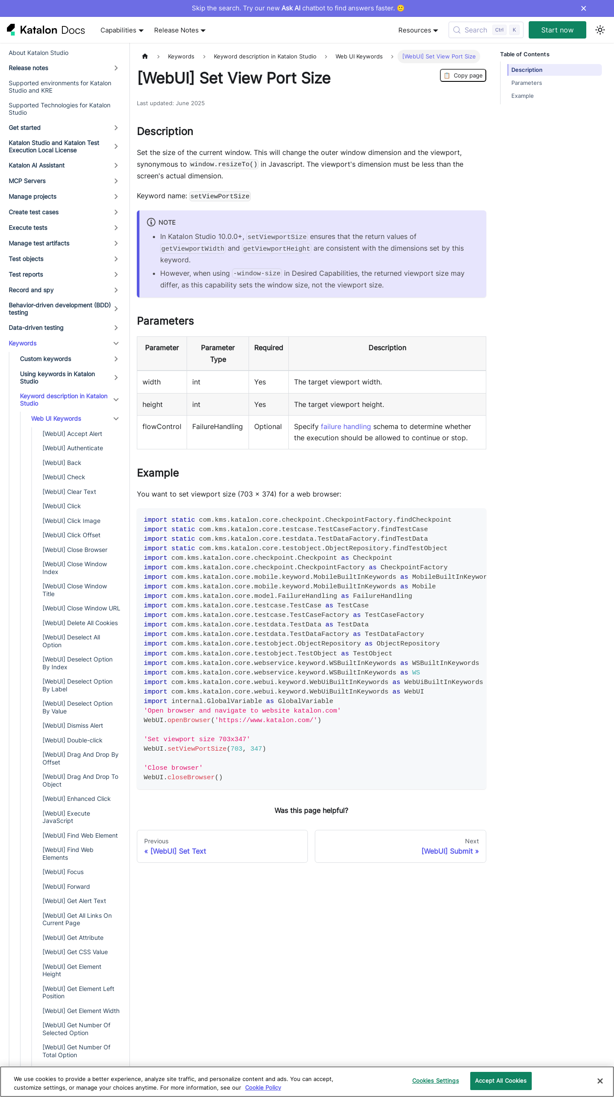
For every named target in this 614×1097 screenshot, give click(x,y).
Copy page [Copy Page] (463, 75)
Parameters (526, 83)
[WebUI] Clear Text (69, 491)
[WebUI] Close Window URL (81, 608)
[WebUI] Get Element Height (71, 970)
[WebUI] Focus (63, 871)
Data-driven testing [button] (36, 327)
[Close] (600, 1081)
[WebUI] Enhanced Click (76, 798)
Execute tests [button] (28, 227)
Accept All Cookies (501, 1080)
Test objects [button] (26, 258)
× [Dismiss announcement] (583, 8)
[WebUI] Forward (66, 886)
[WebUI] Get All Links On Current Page (77, 919)
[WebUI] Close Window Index (74, 567)
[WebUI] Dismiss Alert (72, 725)
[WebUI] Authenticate (72, 448)
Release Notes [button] (176, 30)
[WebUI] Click (61, 506)
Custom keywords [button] (45, 358)
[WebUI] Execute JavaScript (66, 817)
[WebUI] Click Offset (71, 535)
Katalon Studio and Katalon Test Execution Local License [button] (54, 146)
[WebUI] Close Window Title (74, 589)
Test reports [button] (26, 274)
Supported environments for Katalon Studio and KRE (60, 86)
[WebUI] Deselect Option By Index (77, 663)
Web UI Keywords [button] (56, 418)
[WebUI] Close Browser (74, 549)
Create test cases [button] (33, 212)
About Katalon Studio (38, 52)
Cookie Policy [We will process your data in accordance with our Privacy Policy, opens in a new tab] (263, 1087)
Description (527, 70)
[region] (307, 1081)
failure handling (346, 426)
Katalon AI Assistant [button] (37, 165)
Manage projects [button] (32, 196)
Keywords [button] (22, 343)
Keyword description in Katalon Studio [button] (63, 399)
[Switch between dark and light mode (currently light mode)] (600, 30)
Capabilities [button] (118, 30)
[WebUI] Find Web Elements (68, 853)
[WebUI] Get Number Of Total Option (76, 1050)
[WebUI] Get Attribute (72, 937)
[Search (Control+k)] (486, 30)
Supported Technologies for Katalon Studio (59, 108)
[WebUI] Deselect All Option (71, 641)
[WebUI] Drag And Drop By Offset (80, 758)
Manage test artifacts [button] (39, 243)
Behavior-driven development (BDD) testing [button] (60, 308)
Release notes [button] (28, 67)
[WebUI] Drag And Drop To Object (80, 780)
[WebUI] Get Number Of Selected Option (76, 1028)
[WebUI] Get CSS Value (75, 951)
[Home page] (145, 56)
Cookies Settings (435, 1080)
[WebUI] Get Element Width (81, 1010)
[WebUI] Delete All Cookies (80, 622)
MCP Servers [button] (27, 180)
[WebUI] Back (61, 462)
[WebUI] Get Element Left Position (78, 992)
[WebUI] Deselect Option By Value (77, 707)
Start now (557, 30)
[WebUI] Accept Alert (72, 433)
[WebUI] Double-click (72, 740)
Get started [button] (25, 127)
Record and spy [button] (31, 290)
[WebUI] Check (63, 477)
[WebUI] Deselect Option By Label (77, 685)
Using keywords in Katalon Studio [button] (57, 377)
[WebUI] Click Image (71, 520)
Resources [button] (414, 30)
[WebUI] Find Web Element (80, 835)
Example (522, 96)
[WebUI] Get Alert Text (74, 900)
